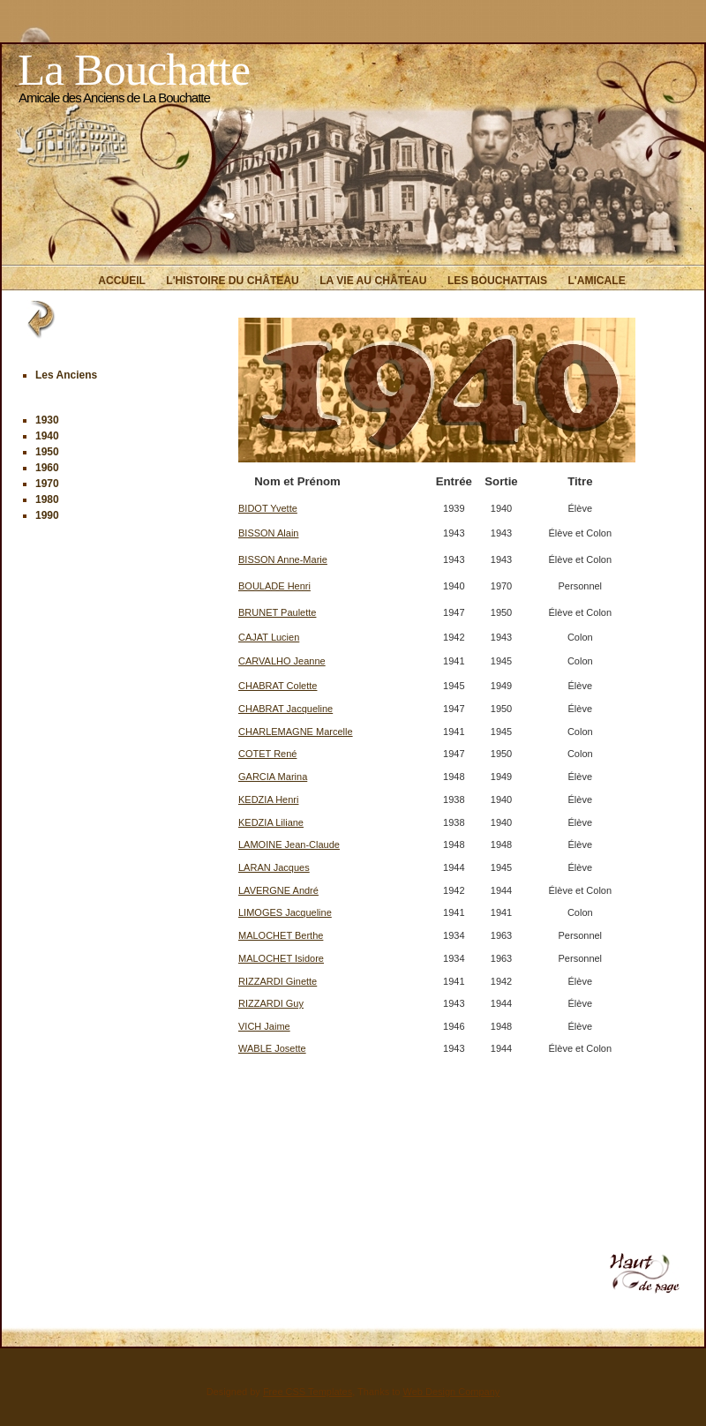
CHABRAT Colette (277, 685)
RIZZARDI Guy (271, 1003)
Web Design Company (450, 1391)
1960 (47, 468)
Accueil (122, 280)
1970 (47, 483)
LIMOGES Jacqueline (285, 912)
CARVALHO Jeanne (282, 661)
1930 (47, 420)
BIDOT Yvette (267, 508)
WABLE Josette (272, 1048)
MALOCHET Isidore (281, 958)
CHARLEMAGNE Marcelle (295, 731)
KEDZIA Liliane (271, 822)
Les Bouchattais (497, 280)
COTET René (267, 753)
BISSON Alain (268, 533)
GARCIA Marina (272, 776)
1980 (47, 499)
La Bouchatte (134, 69)
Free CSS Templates (307, 1391)
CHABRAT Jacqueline (285, 708)
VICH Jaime (264, 1026)
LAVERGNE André (278, 890)
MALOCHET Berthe (280, 935)
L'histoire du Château (232, 280)
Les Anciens (66, 375)
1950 (47, 452)
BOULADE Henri (274, 586)
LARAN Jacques (274, 867)
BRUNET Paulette (277, 612)
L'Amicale (596, 280)
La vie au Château (372, 280)
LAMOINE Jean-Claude (289, 844)
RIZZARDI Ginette (277, 981)
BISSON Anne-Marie (282, 559)
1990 (47, 515)
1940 (47, 436)
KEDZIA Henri (268, 799)
